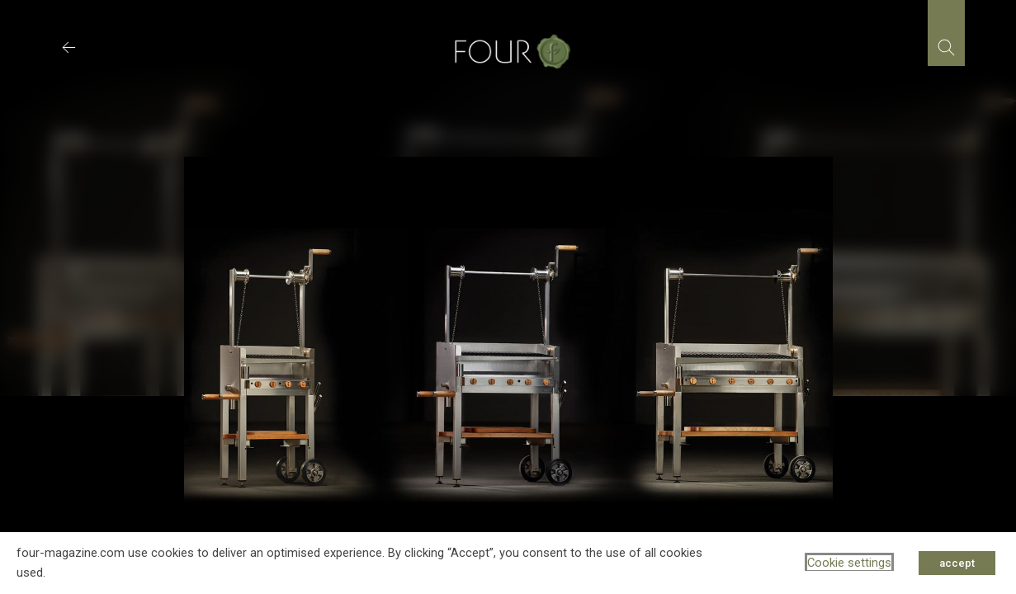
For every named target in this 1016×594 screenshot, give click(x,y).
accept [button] (957, 563)
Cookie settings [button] (849, 562)
